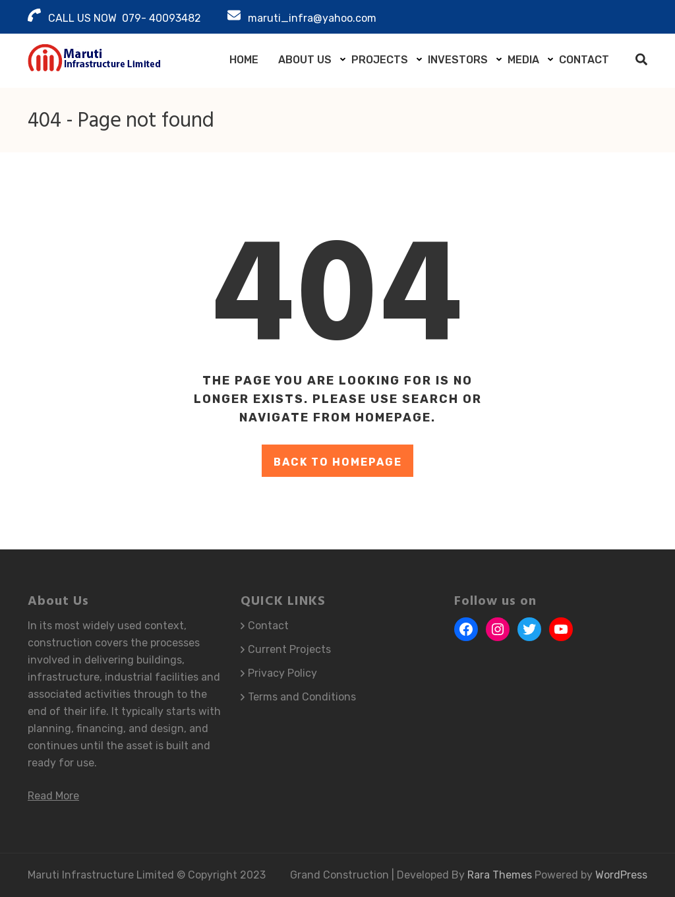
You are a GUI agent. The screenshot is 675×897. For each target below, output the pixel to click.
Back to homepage (338, 462)
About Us (305, 59)
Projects (379, 59)
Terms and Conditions (302, 697)
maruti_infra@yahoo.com (312, 18)
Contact (584, 59)
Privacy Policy (282, 673)
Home (243, 59)
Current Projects (289, 649)
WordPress (621, 875)
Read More (53, 795)
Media (523, 59)
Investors (458, 59)
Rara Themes (501, 875)
